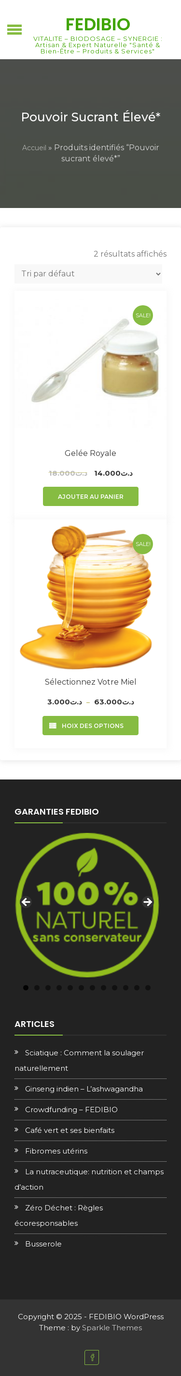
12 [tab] (148, 987)
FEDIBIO (98, 24)
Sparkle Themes (112, 1327)
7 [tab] (92, 987)
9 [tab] (114, 987)
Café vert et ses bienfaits (69, 1130)
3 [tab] (48, 987)
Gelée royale (90, 453)
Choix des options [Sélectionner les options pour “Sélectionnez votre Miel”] (90, 725)
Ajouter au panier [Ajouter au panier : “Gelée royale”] (91, 496)
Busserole (43, 1243)
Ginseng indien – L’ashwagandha (84, 1088)
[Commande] (88, 274)
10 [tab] (125, 987)
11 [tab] (136, 987)
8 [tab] (103, 987)
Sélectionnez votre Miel (91, 682)
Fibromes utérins (56, 1150)
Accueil (34, 147)
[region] (86, 905)
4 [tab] (59, 987)
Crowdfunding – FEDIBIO (71, 1109)
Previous (26, 903)
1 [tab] (25, 987)
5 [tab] (70, 987)
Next (147, 903)
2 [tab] (37, 987)
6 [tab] (81, 987)
